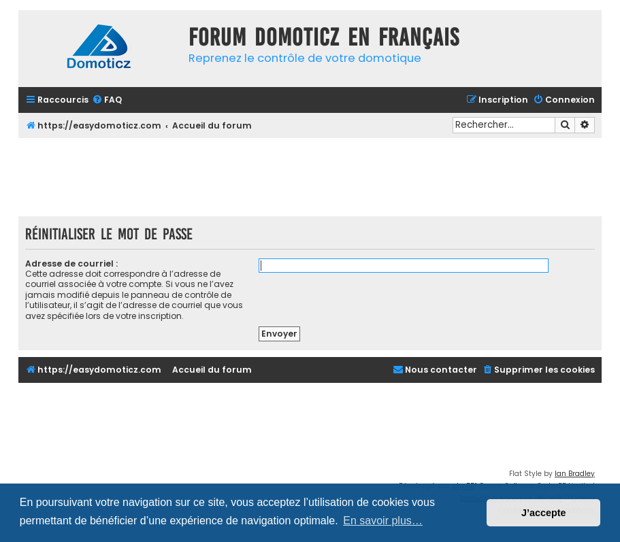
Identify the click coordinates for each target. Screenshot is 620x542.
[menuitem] (107, 100)
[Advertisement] (310, 175)
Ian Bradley (575, 474)
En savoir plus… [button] (383, 520)
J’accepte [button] (543, 512)
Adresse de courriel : (71, 263)
